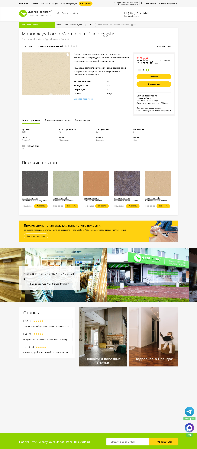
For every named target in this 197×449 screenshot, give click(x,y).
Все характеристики (83, 99)
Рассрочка (85, 3)
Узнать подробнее (36, 236)
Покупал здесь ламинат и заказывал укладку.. (45, 339)
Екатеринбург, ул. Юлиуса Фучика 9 (160, 3)
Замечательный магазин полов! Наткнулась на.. (46, 326)
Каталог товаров (30, 25)
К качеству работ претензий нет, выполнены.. (46, 352)
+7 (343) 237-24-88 (137, 13)
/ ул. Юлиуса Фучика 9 (49, 284)
